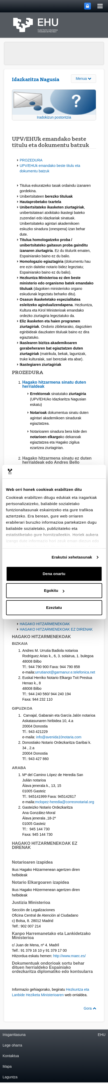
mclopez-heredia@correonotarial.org (64, 802)
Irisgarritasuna (14, 1035)
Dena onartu (54, 573)
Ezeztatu (54, 607)
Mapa (7, 1066)
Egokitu (54, 590)
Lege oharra (12, 1045)
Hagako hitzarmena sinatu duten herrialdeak (54, 384)
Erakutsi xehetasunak (72, 557)
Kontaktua (11, 1056)
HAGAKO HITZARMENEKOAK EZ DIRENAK (56, 629)
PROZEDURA (31, 160)
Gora (90, 1008)
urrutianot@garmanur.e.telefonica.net (65, 672)
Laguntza (10, 1077)
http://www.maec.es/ (69, 956)
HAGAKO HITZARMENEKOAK (45, 624)
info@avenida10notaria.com (59, 737)
